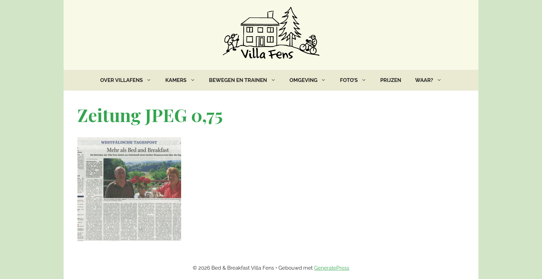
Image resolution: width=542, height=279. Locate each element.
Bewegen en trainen (246, 80)
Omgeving (311, 80)
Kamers (183, 80)
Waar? (432, 80)
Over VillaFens (129, 80)
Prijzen (390, 80)
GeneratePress (331, 268)
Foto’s (356, 80)
